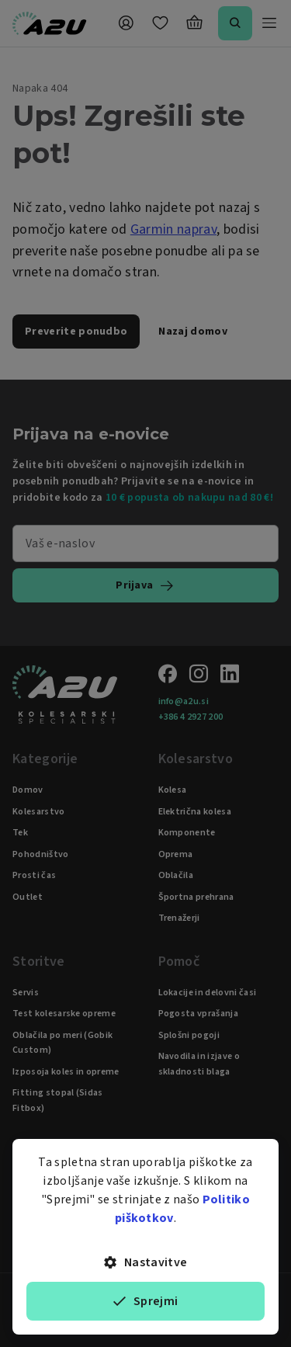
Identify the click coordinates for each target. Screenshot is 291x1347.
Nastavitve (146, 1262)
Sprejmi (145, 1301)
